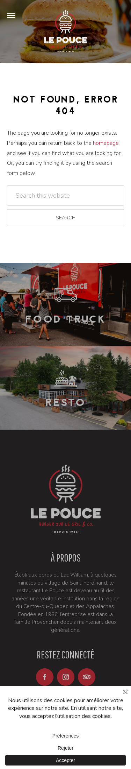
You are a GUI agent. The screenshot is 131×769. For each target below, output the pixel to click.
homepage (106, 143)
